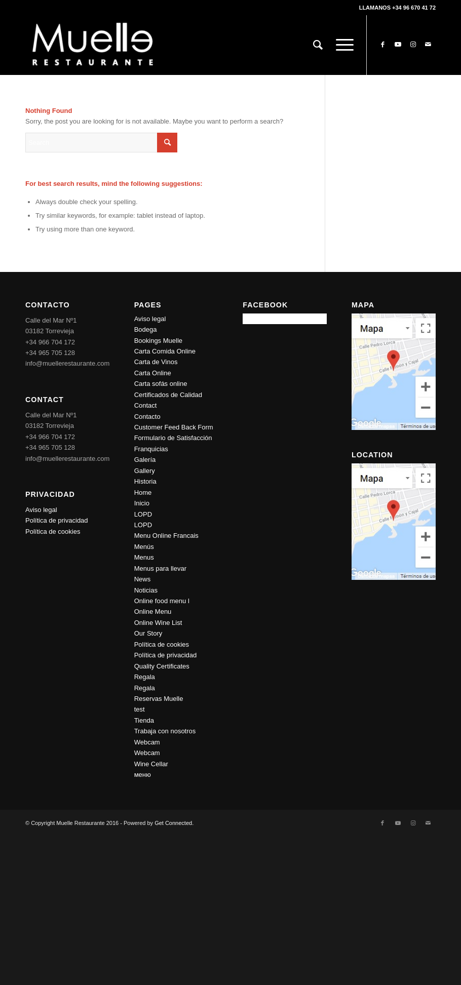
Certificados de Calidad (168, 395)
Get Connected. (174, 823)
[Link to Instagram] (412, 44)
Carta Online (152, 373)
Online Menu (153, 611)
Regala (144, 677)
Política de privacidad (56, 520)
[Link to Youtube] (397, 44)
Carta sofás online (160, 383)
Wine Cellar (151, 764)
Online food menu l (161, 601)
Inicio (141, 503)
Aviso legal (41, 510)
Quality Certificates (161, 666)
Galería (145, 459)
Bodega (145, 329)
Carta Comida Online (165, 351)
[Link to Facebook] (382, 44)
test (139, 709)
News (142, 579)
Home (143, 492)
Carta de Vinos (156, 362)
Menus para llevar (160, 568)
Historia (145, 481)
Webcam (147, 742)
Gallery (144, 471)
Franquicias (151, 449)
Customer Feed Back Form (173, 427)
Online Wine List (158, 622)
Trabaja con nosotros (165, 731)
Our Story (148, 633)
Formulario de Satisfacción (173, 438)
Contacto (147, 416)
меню (142, 774)
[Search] (317, 45)
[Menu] (341, 45)
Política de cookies (52, 531)
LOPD (143, 514)
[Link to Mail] (428, 44)
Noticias (146, 590)
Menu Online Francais (166, 535)
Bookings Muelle (158, 340)
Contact (145, 405)
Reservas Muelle (158, 698)
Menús (144, 546)
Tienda (144, 720)
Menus (144, 557)
